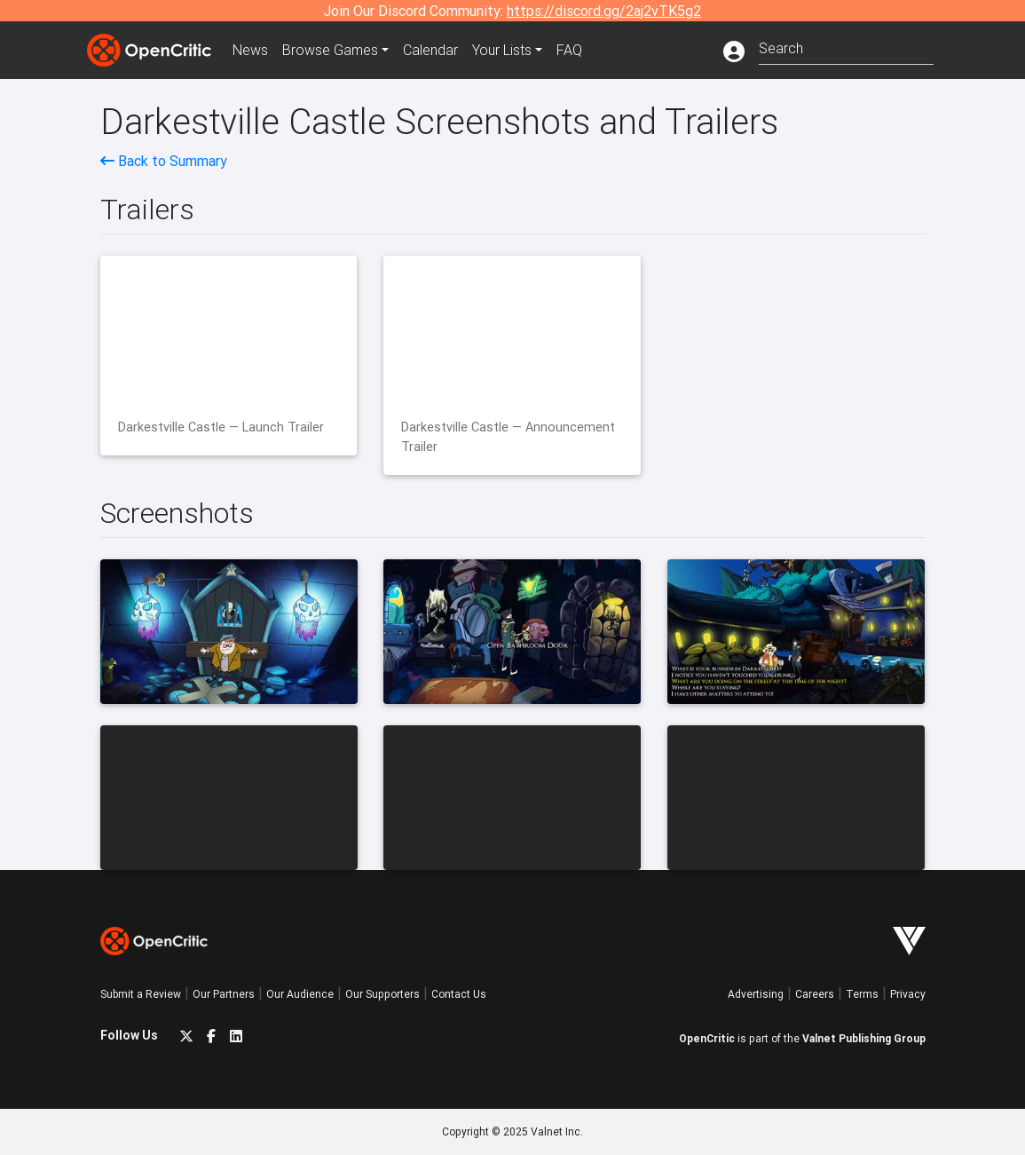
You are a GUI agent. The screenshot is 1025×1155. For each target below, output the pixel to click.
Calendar (430, 50)
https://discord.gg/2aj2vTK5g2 (604, 11)
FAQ (569, 50)
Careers (814, 994)
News (250, 50)
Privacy (908, 994)
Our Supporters (382, 994)
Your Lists (502, 50)
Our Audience (300, 994)
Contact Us (458, 994)
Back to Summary (163, 161)
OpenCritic (707, 1038)
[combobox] (846, 46)
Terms (862, 994)
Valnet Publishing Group (864, 1038)
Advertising (756, 994)
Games (330, 50)
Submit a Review (140, 994)
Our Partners (224, 994)
